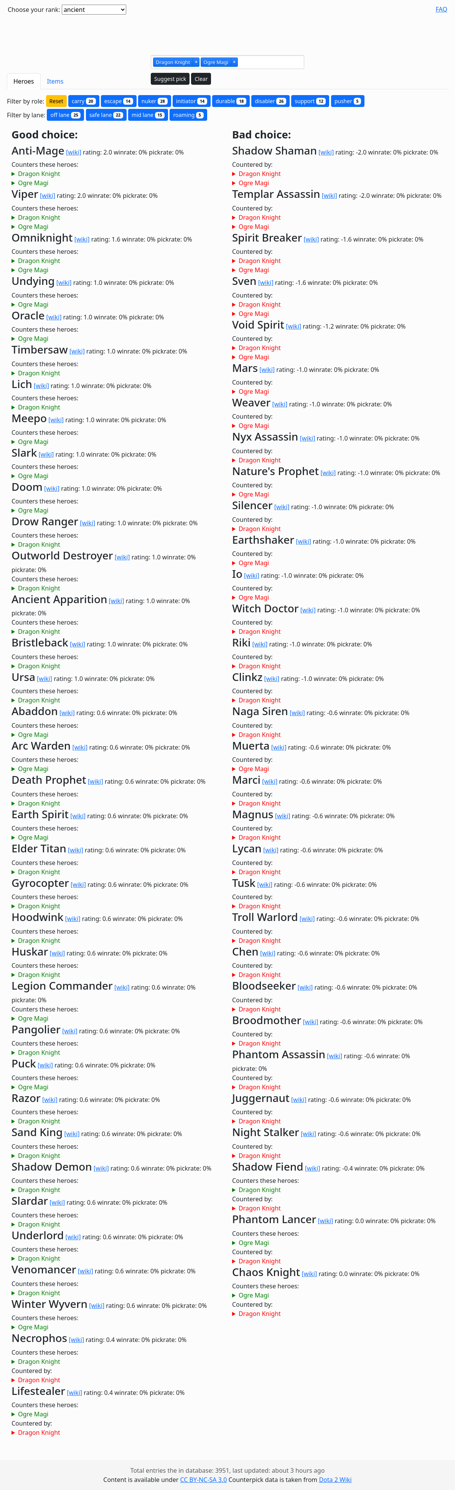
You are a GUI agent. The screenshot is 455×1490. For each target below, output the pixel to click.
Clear (201, 78)
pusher (348, 101)
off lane (65, 114)
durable (231, 101)
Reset (56, 101)
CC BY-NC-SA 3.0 (203, 1479)
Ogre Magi (33, 183)
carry (84, 101)
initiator (191, 101)
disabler (270, 101)
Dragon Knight (39, 173)
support (310, 101)
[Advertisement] (227, 32)
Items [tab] (55, 81)
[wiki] (73, 152)
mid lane (148, 114)
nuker (155, 101)
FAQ (441, 9)
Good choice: (45, 134)
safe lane (106, 114)
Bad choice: (261, 134)
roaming (188, 114)
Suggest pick (170, 78)
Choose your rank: (34, 9)
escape (118, 101)
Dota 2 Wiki (335, 1479)
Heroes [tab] (23, 81)
